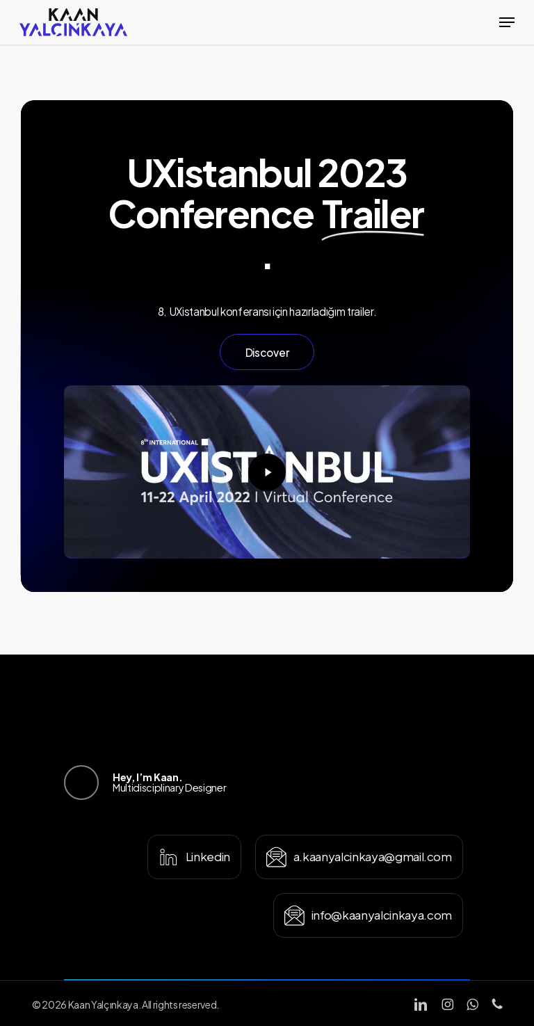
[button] (507, 22)
